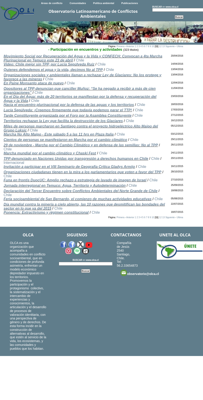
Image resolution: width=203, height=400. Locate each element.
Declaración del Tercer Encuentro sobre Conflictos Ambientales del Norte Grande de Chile (80, 191)
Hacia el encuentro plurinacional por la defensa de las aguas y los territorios (69, 105)
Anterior (130, 46)
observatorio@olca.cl (139, 272)
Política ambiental (103, 3)
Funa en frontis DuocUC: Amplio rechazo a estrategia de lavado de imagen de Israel (75, 180)
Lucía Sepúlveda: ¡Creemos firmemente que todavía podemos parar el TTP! (68, 110)
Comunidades (78, 3)
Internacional (14, 163)
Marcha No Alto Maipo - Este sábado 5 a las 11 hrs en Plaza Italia (59, 134)
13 (163, 46)
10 (153, 46)
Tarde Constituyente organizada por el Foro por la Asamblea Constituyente (68, 115)
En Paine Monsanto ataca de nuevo (34, 83)
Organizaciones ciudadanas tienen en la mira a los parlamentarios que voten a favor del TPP (82, 172)
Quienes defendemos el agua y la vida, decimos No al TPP (53, 70)
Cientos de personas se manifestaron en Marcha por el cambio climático (65, 140)
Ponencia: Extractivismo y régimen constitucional (46, 212)
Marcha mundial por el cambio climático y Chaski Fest (50, 153)
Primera (120, 46)
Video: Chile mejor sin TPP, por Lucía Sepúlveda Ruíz (49, 64)
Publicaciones (129, 3)
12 (160, 46)
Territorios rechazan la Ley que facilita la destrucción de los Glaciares (63, 121)
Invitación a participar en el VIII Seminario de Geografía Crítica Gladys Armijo (69, 167)
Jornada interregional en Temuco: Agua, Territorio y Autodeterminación (65, 185)
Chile (80, 60)
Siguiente (170, 46)
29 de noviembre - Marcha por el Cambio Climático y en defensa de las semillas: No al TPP (81, 145)
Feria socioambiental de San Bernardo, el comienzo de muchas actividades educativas (78, 199)
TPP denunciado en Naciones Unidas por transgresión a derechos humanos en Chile (76, 158)
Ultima (180, 46)
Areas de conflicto (51, 3)
